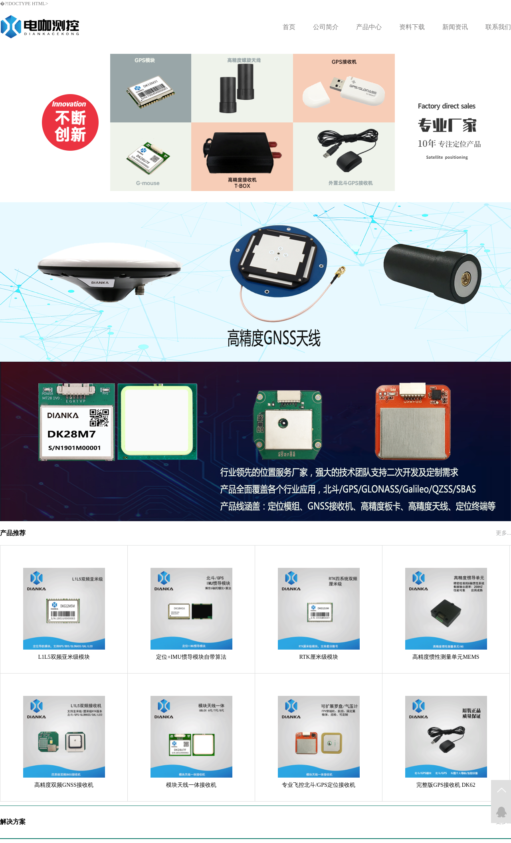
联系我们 (498, 27)
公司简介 (326, 27)
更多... (503, 533)
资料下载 (412, 27)
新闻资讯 (455, 27)
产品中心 (369, 27)
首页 (289, 27)
